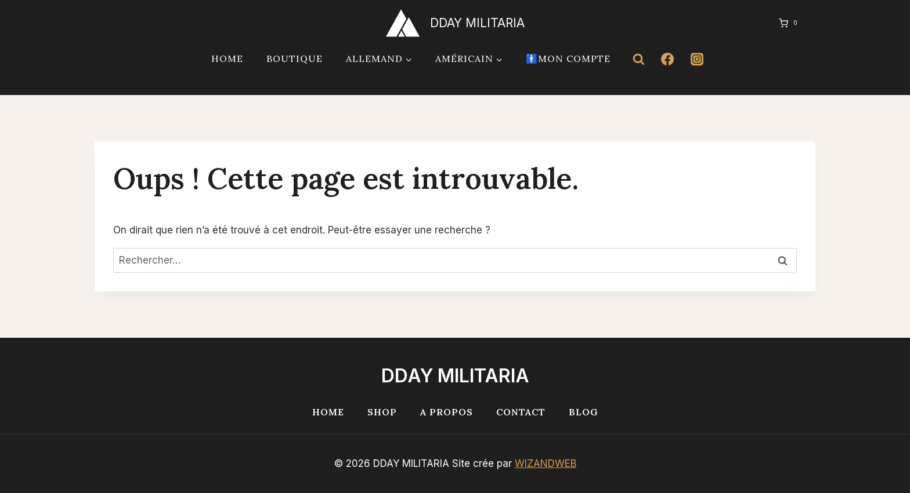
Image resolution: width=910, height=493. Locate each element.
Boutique (294, 58)
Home (227, 58)
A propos (446, 412)
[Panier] (784, 23)
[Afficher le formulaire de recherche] (638, 59)
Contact (521, 412)
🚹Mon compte (568, 58)
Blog (583, 412)
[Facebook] (667, 59)
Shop (382, 412)
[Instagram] (697, 59)
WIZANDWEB (545, 463)
